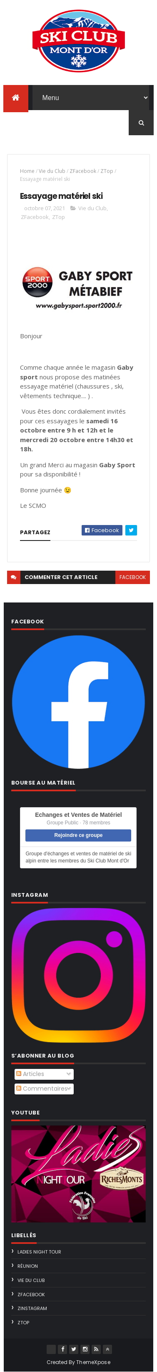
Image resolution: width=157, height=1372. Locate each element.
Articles (30, 1074)
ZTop (106, 171)
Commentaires (41, 1088)
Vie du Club (52, 171)
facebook (133, 577)
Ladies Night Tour (39, 1251)
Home (27, 171)
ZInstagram (32, 1308)
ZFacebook (83, 171)
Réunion (27, 1266)
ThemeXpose (93, 1362)
